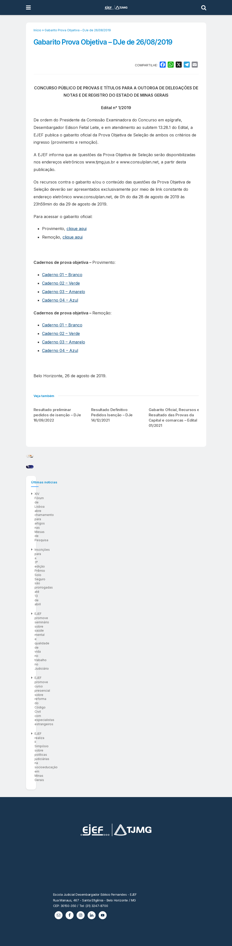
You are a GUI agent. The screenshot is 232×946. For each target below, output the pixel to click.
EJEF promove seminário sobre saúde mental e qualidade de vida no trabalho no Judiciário (101, 654)
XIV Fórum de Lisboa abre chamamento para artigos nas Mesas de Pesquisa (91, 635)
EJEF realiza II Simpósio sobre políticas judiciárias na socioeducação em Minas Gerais (98, 673)
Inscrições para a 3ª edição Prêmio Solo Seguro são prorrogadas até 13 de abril (93, 644)
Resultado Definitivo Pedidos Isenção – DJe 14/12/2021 (112, 415)
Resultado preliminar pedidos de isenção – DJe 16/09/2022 (57, 415)
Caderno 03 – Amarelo (63, 291)
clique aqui (77, 228)
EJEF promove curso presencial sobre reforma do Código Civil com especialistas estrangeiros (104, 663)
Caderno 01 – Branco (62, 274)
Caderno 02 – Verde (61, 283)
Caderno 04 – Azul (60, 300)
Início (37, 30)
